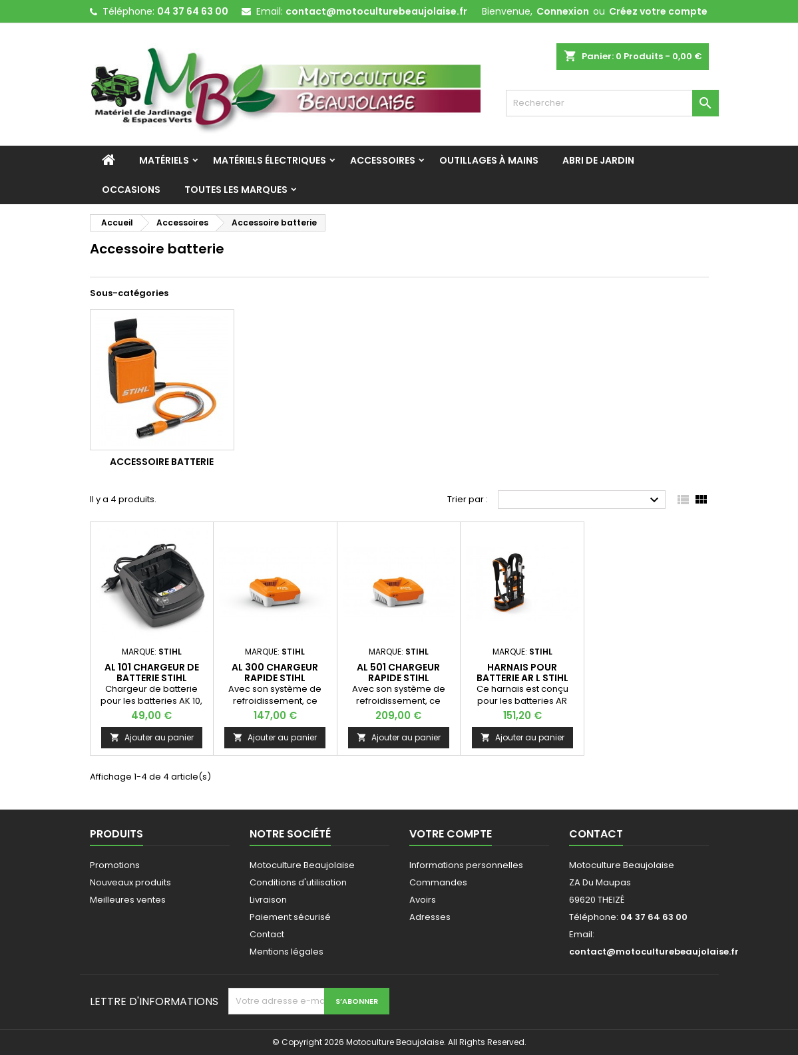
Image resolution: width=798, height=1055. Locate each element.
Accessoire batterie (162, 461)
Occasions (131, 189)
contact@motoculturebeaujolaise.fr (376, 11)
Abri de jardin (598, 160)
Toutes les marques (236, 189)
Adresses (430, 917)
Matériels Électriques (269, 160)
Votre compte (450, 833)
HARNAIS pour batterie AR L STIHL (522, 672)
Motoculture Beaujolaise (302, 865)
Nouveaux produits (130, 882)
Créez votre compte (658, 11)
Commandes (438, 882)
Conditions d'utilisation (298, 882)
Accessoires (382, 160)
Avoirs (422, 899)
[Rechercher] (612, 103)
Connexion (562, 11)
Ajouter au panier (152, 737)
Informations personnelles (466, 865)
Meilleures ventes (128, 899)
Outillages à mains (488, 160)
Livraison (268, 899)
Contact (267, 934)
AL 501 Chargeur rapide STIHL (398, 672)
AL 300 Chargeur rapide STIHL (275, 672)
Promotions (115, 865)
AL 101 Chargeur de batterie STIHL (151, 672)
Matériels (164, 160)
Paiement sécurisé (290, 917)
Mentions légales (286, 951)
